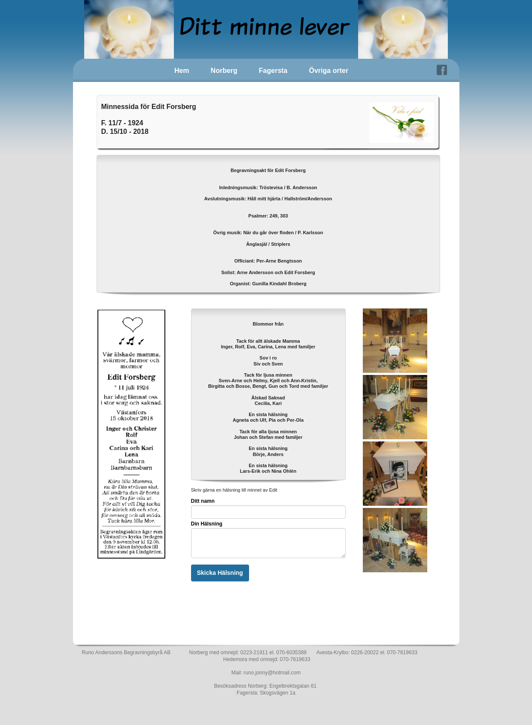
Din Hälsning (206, 524)
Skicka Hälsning (220, 572)
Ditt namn (203, 501)
